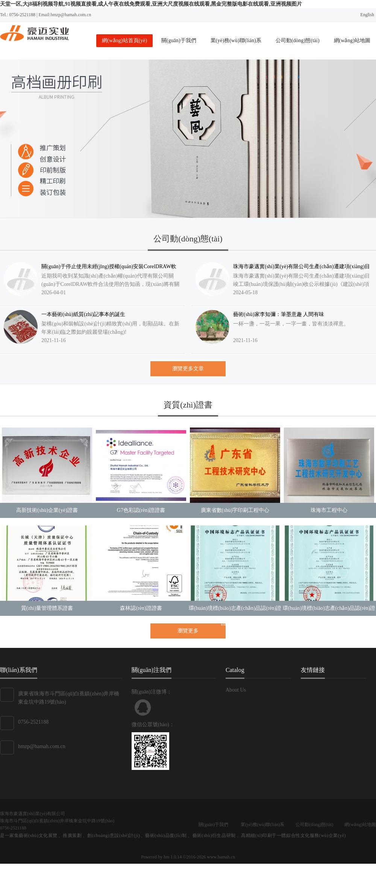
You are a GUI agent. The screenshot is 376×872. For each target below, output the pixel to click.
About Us (236, 690)
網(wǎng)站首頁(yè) (124, 40)
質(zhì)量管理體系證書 (47, 608)
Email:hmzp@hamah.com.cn (64, 14)
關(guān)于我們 (178, 40)
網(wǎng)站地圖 (352, 40)
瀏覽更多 (188, 631)
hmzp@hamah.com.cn (41, 746)
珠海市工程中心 (329, 510)
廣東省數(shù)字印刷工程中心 (235, 510)
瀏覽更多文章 (188, 368)
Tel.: (4, 14)
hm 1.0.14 (173, 857)
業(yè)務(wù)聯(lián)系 (236, 40)
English (367, 14)
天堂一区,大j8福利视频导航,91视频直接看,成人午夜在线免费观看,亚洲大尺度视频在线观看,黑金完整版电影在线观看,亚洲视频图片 (151, 4)
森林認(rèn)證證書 (141, 608)
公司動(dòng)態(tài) (298, 40)
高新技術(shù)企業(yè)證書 (46, 510)
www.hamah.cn (221, 857)
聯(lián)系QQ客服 (143, 707)
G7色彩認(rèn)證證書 (141, 510)
